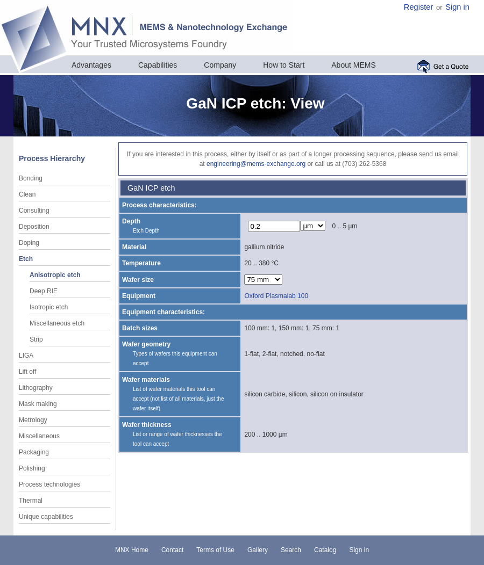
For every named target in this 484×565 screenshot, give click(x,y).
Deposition (34, 226)
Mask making (38, 404)
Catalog (325, 550)
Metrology (33, 420)
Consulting (34, 210)
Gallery (257, 550)
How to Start (283, 65)
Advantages (91, 65)
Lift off (27, 371)
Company (220, 65)
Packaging (34, 452)
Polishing (32, 468)
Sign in (457, 7)
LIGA (26, 355)
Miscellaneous (39, 436)
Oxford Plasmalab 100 (276, 296)
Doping (29, 243)
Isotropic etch (49, 307)
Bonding (30, 178)
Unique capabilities (46, 516)
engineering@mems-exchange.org (256, 164)
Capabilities (157, 65)
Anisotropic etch (55, 275)
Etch (26, 259)
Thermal (30, 500)
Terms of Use (215, 550)
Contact (172, 550)
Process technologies (49, 484)
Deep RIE (44, 291)
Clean (27, 194)
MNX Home (131, 550)
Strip (36, 339)
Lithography (36, 388)
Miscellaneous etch (57, 323)
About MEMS (353, 65)
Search (291, 550)
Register (418, 7)
